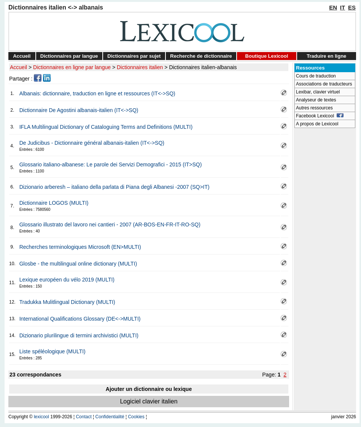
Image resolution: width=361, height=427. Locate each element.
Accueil (21, 56)
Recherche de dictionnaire (201, 56)
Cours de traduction (316, 76)
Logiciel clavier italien (148, 401)
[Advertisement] (324, 245)
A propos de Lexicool (317, 124)
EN (333, 7)
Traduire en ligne (326, 56)
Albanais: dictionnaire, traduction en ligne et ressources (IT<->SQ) (97, 93)
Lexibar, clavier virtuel (318, 92)
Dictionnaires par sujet (134, 56)
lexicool (41, 416)
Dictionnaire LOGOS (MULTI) (54, 203)
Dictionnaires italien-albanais (203, 67)
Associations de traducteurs (324, 84)
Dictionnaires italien (140, 67)
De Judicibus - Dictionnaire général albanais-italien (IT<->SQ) (91, 143)
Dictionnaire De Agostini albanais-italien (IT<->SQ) (78, 110)
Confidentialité (109, 416)
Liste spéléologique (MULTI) (52, 351)
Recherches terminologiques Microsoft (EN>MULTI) (80, 247)
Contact (83, 416)
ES (352, 7)
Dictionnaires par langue (69, 56)
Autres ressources (314, 108)
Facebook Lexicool (320, 116)
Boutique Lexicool (266, 56)
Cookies (136, 416)
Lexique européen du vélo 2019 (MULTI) (67, 280)
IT (342, 7)
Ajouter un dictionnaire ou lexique (149, 389)
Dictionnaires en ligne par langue (72, 67)
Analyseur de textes (316, 100)
